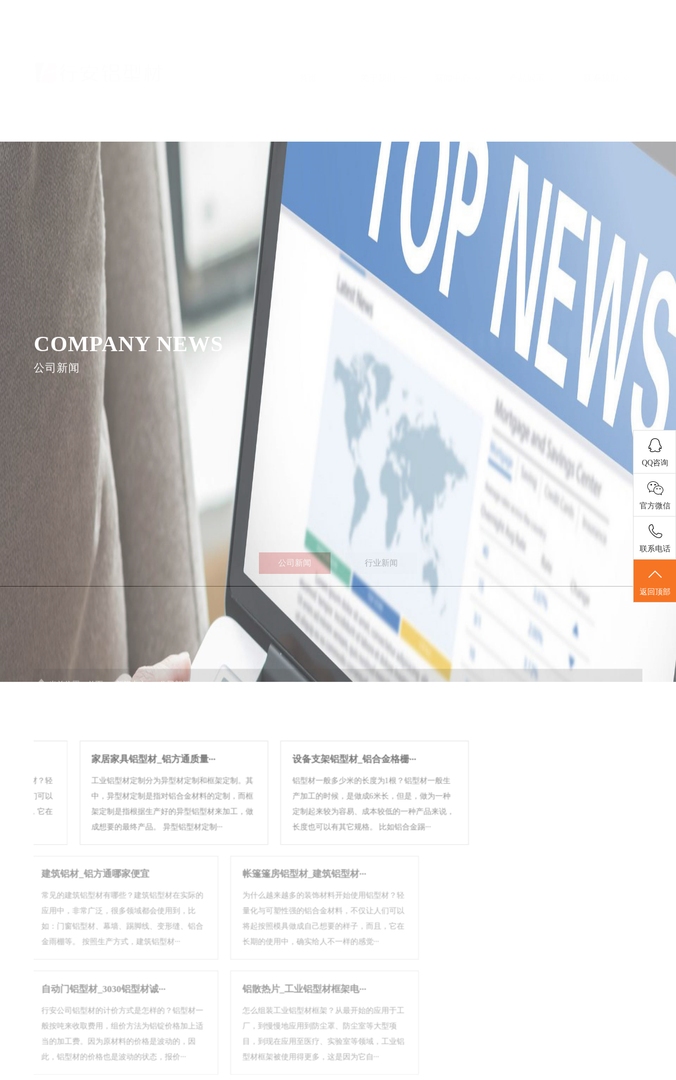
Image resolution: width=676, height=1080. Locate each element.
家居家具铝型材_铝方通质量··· (82, 805)
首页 (308, 45)
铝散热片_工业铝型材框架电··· (193, 1035)
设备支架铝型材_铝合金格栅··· (283, 805)
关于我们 (382, 45)
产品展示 (531, 45)
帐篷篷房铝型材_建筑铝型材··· (193, 920)
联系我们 (606, 45)
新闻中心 (457, 45)
